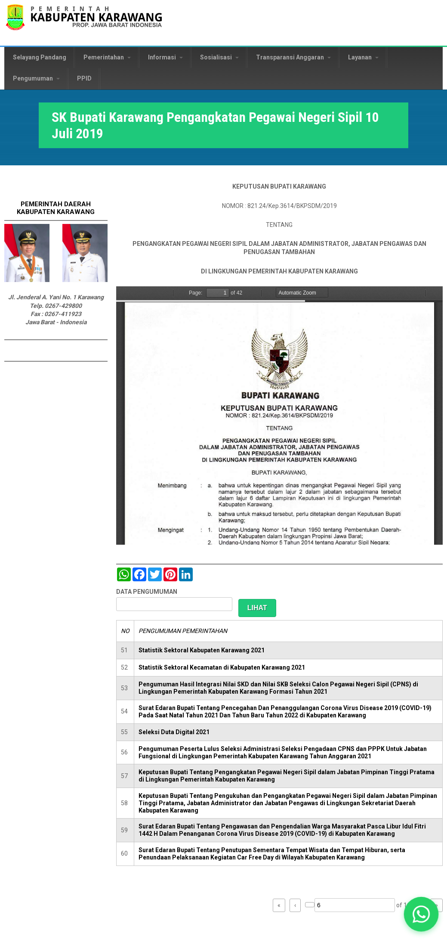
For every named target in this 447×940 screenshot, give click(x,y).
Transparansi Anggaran (293, 57)
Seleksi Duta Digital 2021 (174, 732)
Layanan (363, 57)
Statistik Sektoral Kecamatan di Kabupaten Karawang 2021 (222, 667)
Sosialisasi (219, 57)
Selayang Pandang (39, 57)
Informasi (165, 57)
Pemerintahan (107, 57)
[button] (421, 914)
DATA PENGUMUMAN (146, 591)
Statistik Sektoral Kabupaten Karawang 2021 (202, 650)
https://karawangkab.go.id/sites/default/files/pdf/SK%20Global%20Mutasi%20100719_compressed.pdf (279, 415)
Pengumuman (36, 78)
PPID (84, 78)
